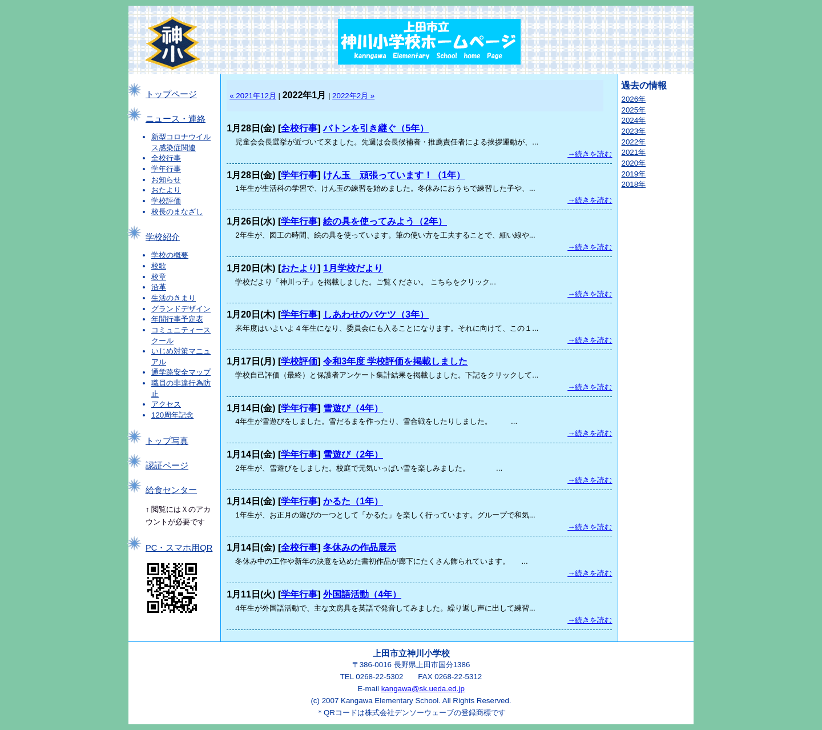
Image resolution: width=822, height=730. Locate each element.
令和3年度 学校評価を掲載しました (395, 361)
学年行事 (166, 169)
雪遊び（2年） (353, 454)
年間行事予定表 (177, 319)
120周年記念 (172, 415)
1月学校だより (353, 268)
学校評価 (166, 200)
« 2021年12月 (252, 95)
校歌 (158, 266)
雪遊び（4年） (353, 408)
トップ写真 (167, 441)
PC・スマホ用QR (179, 547)
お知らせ (166, 179)
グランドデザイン (181, 308)
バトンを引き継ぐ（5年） (376, 128)
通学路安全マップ (181, 372)
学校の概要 (169, 255)
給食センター (171, 490)
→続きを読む (589, 154)
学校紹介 (163, 237)
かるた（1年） (353, 501)
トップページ (171, 94)
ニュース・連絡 (176, 118)
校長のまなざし (177, 211)
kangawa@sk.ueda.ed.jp (423, 688)
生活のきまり (173, 298)
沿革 (158, 287)
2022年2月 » (353, 95)
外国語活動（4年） (362, 594)
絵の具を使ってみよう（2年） (385, 221)
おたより (166, 190)
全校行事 (166, 158)
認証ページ (167, 465)
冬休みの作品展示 (359, 547)
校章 (158, 276)
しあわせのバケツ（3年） (376, 314)
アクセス (166, 404)
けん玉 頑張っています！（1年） (394, 175)
